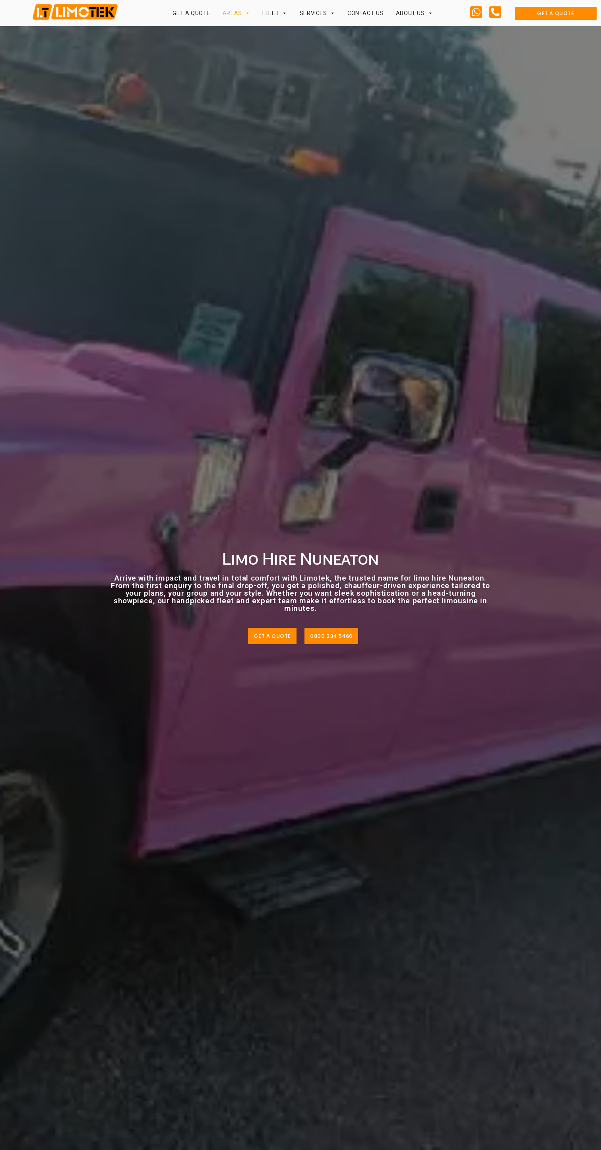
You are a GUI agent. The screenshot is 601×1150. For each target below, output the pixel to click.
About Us (414, 13)
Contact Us (365, 13)
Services (317, 13)
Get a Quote (191, 13)
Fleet (274, 13)
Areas (236, 13)
